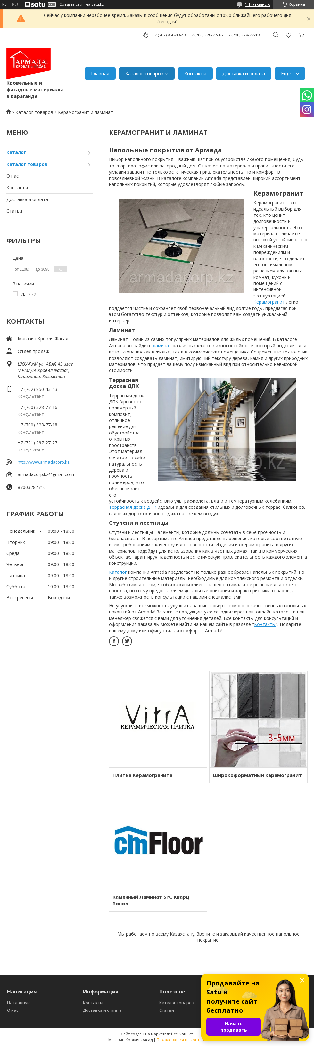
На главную (19, 1003)
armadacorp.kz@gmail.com (46, 474)
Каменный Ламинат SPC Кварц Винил (150, 900)
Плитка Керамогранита (142, 775)
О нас (12, 176)
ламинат (163, 346)
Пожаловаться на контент (181, 1039)
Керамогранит (269, 302)
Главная (100, 73)
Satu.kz (186, 1034)
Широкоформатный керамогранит (257, 775)
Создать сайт (71, 4)
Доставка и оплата (243, 73)
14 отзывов (257, 4)
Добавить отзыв (288, 35)
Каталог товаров (144, 73)
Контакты (195, 73)
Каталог (16, 152)
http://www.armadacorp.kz (44, 462)
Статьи (14, 211)
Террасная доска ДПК (132, 507)
